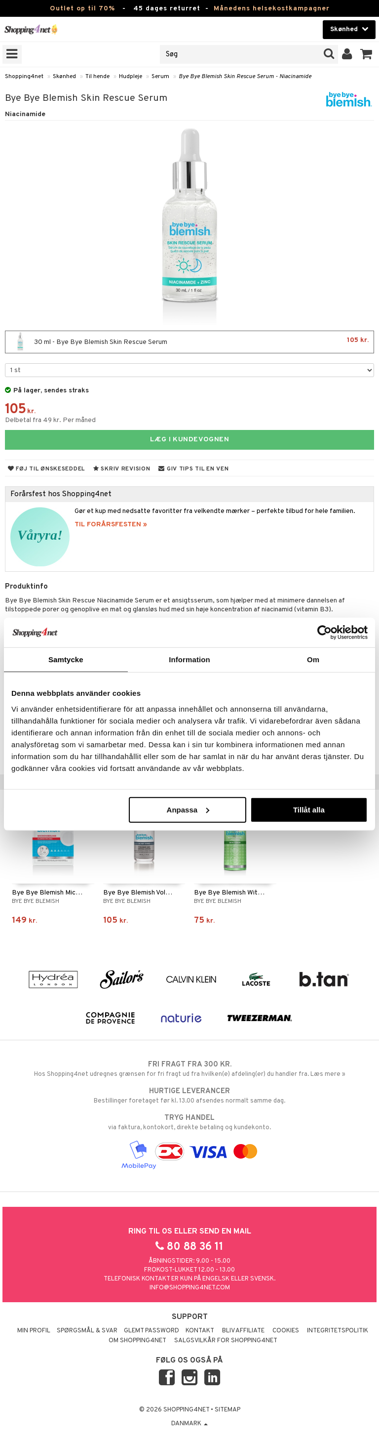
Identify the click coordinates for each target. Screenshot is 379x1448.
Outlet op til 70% (82, 8)
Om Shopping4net (137, 1341)
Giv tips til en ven (193, 469)
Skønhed (64, 77)
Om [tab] (313, 659)
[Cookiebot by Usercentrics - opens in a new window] (324, 632)
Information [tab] (189, 659)
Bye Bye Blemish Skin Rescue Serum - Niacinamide (245, 77)
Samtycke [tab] (65, 659)
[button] (366, 54)
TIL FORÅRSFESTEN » (111, 524)
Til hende (97, 77)
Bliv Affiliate (243, 1331)
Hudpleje (130, 77)
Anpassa (188, 809)
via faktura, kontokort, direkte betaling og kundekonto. (189, 1122)
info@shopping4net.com (190, 1288)
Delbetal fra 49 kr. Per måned (50, 420)
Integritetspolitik (337, 1331)
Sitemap (227, 1410)
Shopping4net (24, 77)
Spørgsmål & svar (87, 1331)
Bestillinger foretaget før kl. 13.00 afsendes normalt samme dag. (189, 1095)
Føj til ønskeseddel (46, 469)
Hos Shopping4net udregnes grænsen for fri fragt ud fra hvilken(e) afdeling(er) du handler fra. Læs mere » (189, 1069)
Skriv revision (121, 469)
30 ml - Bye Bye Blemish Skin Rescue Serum (189, 342)
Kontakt (200, 1331)
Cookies (285, 1331)
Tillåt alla (309, 809)
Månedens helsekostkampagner (272, 8)
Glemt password (151, 1331)
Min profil (33, 1331)
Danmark (189, 1424)
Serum (160, 77)
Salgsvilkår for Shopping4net (225, 1341)
